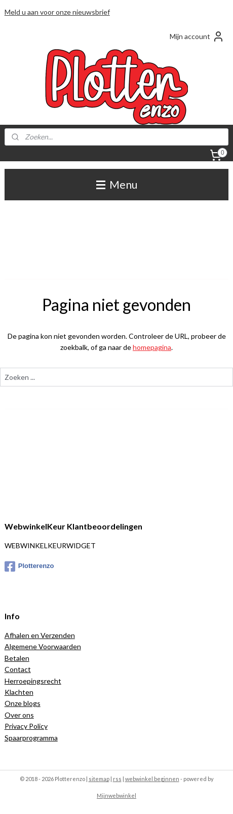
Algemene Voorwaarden (43, 646)
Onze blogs (23, 703)
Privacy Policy (26, 726)
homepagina (152, 347)
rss (117, 778)
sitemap (99, 778)
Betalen (17, 658)
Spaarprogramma (31, 737)
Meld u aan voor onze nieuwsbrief (57, 12)
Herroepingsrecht (33, 681)
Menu (116, 184)
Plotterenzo (29, 566)
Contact (18, 669)
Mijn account (197, 36)
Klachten (19, 692)
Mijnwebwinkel (116, 795)
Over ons (19, 715)
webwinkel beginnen (152, 778)
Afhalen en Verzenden (40, 635)
